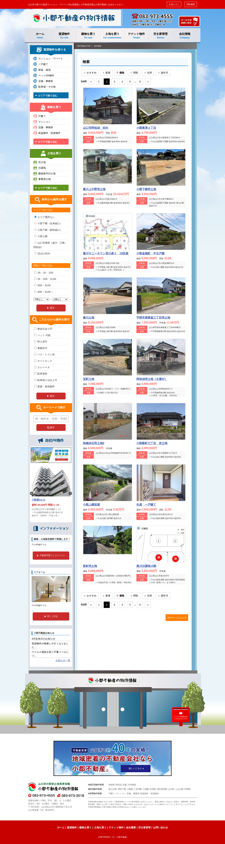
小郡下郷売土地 (146, 189)
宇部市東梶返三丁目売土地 (153, 317)
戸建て (42, 116)
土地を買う (112, 35)
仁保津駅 (138, 789)
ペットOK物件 (46, 75)
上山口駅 (179, 789)
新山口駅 (112, 789)
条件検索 (97, 46)
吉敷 (125, 784)
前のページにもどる (176, 617)
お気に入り (174, 4)
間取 (134, 72)
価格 (120, 72)
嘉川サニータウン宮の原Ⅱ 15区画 (105, 253)
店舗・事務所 (45, 81)
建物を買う (88, 35)
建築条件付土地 (47, 173)
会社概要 (131, 827)
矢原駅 (153, 789)
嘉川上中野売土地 (94, 189)
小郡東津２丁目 (146, 127)
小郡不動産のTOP (83, 46)
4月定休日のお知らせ (43, 638)
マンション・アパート (50, 58)
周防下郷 (122, 789)
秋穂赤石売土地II (93, 443)
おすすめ (90, 72)
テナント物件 (136, 35)
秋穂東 (111, 784)
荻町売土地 (90, 565)
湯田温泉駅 (162, 789)
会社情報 (185, 35)
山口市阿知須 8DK (95, 127)
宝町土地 (88, 378)
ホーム (40, 35)
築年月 (163, 72)
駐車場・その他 (47, 86)
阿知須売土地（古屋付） (151, 378)
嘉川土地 (88, 317)
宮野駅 (187, 789)
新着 (106, 72)
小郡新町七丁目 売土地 (151, 443)
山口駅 (171, 789)
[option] (51, 493)
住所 (148, 72)
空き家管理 (160, 35)
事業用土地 (44, 179)
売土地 (42, 162)
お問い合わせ (160, 827)
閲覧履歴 (191, 4)
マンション (44, 121)
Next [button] (70, 493)
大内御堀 (131, 784)
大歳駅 (146, 789)
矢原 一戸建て (146, 504)
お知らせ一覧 (63, 660)
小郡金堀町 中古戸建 (150, 253)
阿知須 (118, 784)
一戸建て (43, 64)
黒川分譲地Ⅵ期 (146, 565)
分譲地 (42, 167)
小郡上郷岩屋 (91, 504)
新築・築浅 (44, 69)
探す (51, 427)
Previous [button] (31, 493)
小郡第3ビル (38, 499)
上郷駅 (130, 789)
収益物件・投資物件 (49, 133)
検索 (86, 62)
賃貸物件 (64, 35)
